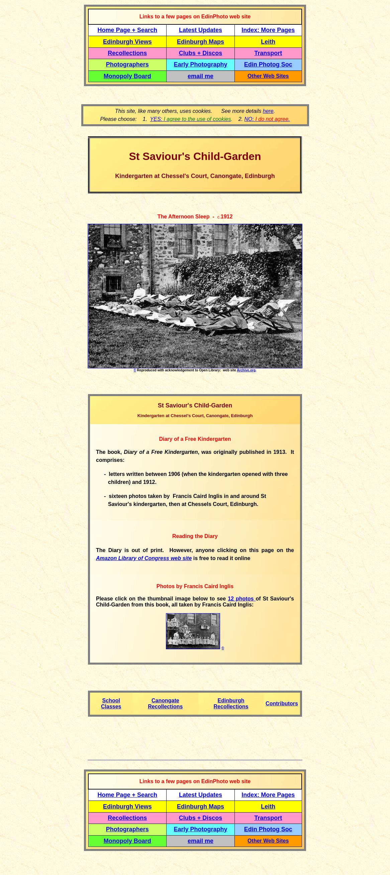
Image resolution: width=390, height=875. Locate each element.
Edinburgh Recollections (231, 703)
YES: (190, 119)
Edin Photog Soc (268, 64)
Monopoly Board (127, 76)
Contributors (282, 703)
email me (200, 76)
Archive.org (246, 370)
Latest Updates (200, 30)
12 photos (242, 598)
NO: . (267, 119)
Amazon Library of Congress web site (144, 558)
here (268, 111)
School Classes (111, 703)
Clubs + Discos (200, 53)
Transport (268, 53)
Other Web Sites (268, 76)
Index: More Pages (268, 30)
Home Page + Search (128, 30)
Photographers (127, 64)
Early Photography (200, 64)
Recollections (127, 53)
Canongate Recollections (165, 703)
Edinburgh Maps (200, 41)
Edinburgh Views (127, 41)
